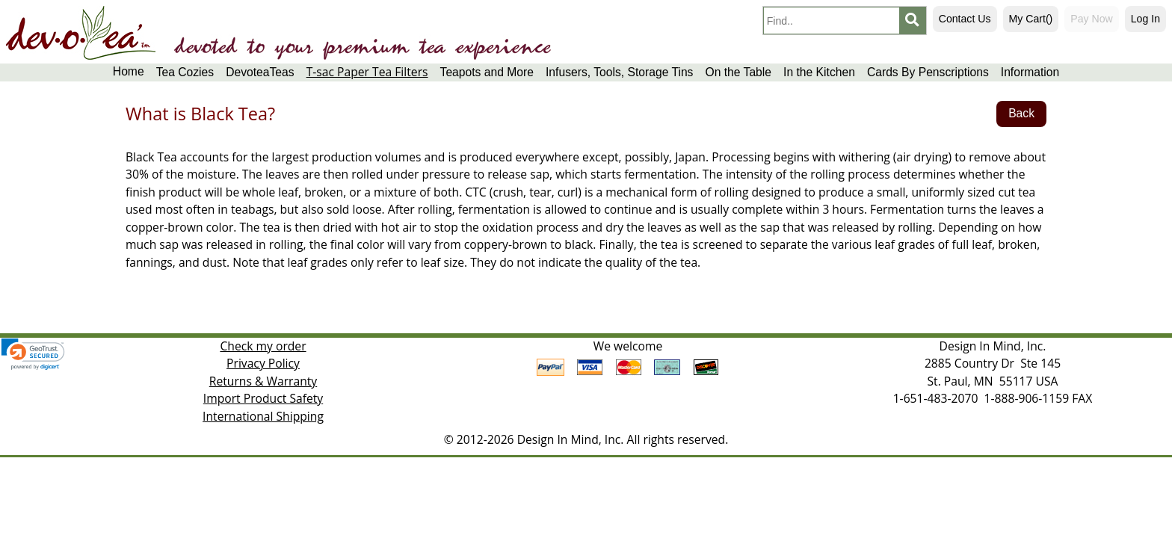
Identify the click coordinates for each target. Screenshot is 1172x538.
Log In (1145, 19)
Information (1030, 72)
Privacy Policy (263, 363)
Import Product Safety (263, 398)
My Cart (1031, 19)
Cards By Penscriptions (928, 72)
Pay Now (1091, 19)
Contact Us (965, 19)
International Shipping (263, 416)
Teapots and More (487, 72)
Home (128, 71)
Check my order (263, 346)
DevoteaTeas (260, 72)
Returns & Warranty (263, 381)
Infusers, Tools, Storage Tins (619, 72)
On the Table (738, 72)
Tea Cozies (185, 72)
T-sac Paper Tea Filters (367, 72)
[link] (33, 354)
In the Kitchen (819, 72)
